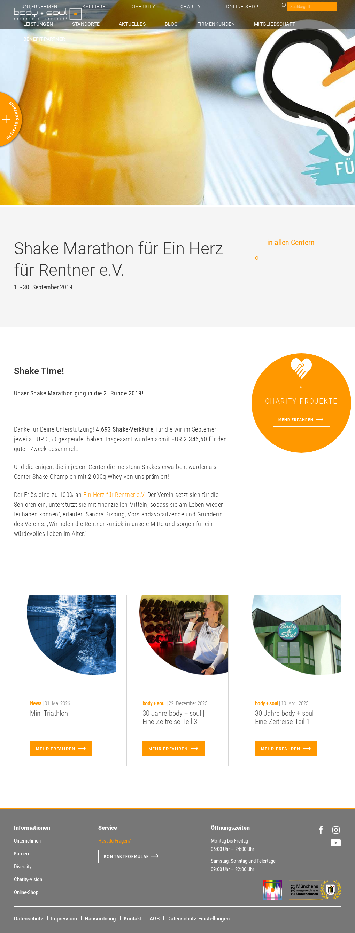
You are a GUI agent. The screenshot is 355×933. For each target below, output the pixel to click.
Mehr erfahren (295, 420)
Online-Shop (307, 10)
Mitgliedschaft (274, 23)
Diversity (244, 10)
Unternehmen (178, 10)
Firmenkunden (229, 23)
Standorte (140, 23)
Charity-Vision (28, 879)
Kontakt (133, 919)
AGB (154, 919)
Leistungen (106, 23)
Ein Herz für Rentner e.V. (114, 494)
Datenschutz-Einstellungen (198, 919)
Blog (198, 23)
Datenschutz (28, 919)
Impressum (64, 919)
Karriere (214, 10)
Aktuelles (173, 23)
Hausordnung (100, 919)
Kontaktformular (129, 856)
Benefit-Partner (322, 23)
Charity (273, 10)
